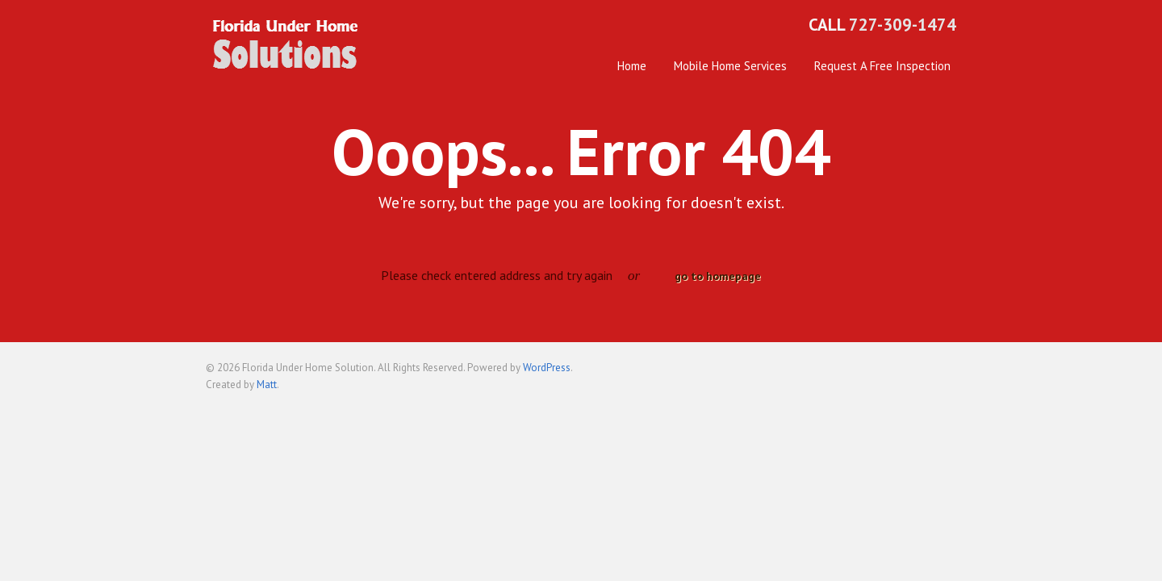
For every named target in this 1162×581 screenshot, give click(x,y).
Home (631, 65)
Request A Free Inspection (882, 65)
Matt (267, 384)
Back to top (944, 374)
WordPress (547, 367)
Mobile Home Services (730, 65)
